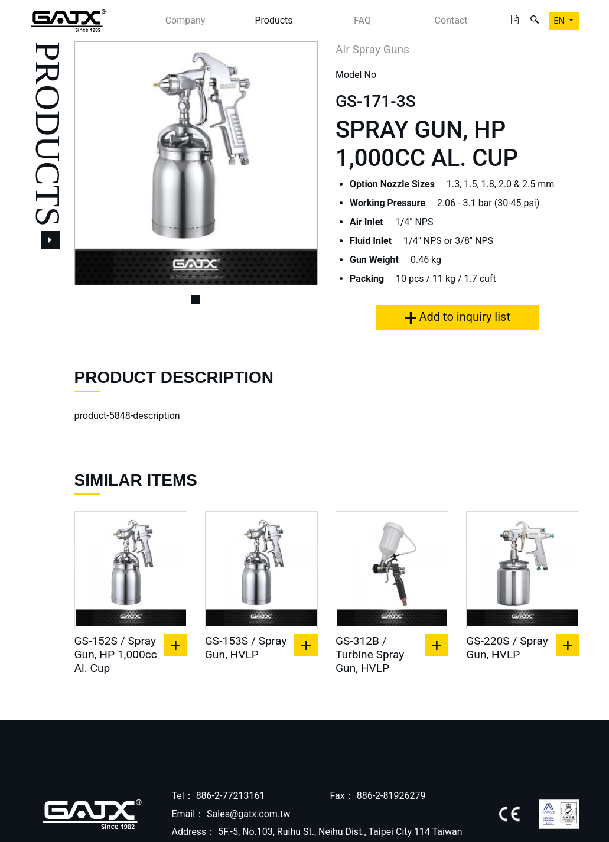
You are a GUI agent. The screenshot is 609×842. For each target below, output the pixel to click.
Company (185, 20)
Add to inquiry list (457, 317)
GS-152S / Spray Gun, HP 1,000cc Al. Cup (115, 654)
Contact (451, 20)
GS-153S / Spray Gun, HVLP (246, 647)
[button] (92, 163)
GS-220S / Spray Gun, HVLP (507, 647)
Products (273, 20)
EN (560, 20)
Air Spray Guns (372, 49)
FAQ (362, 20)
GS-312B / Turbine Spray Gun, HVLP (370, 654)
